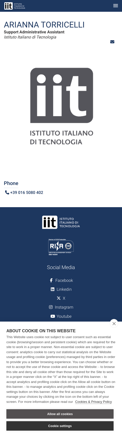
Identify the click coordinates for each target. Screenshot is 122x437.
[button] (112, 41)
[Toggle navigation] (115, 6)
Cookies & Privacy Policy (93, 402)
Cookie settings (60, 426)
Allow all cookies (60, 414)
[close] (114, 323)
